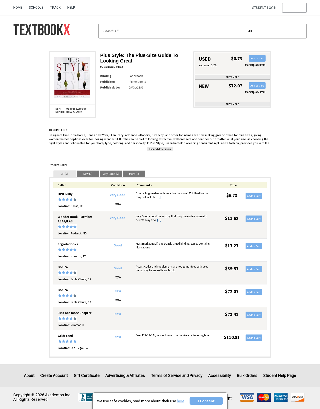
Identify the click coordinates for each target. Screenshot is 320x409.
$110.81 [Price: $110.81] (232, 337)
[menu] (294, 8)
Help (71, 8)
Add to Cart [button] (257, 58)
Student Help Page (279, 375)
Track (55, 8)
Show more (232, 77)
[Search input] (202, 31)
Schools (36, 8)
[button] (294, 8)
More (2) (134, 174)
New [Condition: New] (117, 291)
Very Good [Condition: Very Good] (117, 195)
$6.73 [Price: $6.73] (231, 195)
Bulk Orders (247, 375)
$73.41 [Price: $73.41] (231, 314)
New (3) (87, 174)
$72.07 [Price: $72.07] (231, 291)
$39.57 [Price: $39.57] (231, 269)
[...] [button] (158, 197)
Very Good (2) (111, 174)
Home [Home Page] (17, 8)
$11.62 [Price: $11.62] (231, 218)
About (29, 375)
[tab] (64, 173)
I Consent (206, 400)
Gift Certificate (87, 375)
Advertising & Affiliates (125, 375)
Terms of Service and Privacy (176, 375)
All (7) (64, 174)
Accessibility (219, 375)
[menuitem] (19, 6)
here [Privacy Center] (180, 400)
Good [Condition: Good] (118, 245)
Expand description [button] (160, 149)
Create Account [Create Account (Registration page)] (54, 375)
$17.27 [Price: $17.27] (231, 246)
